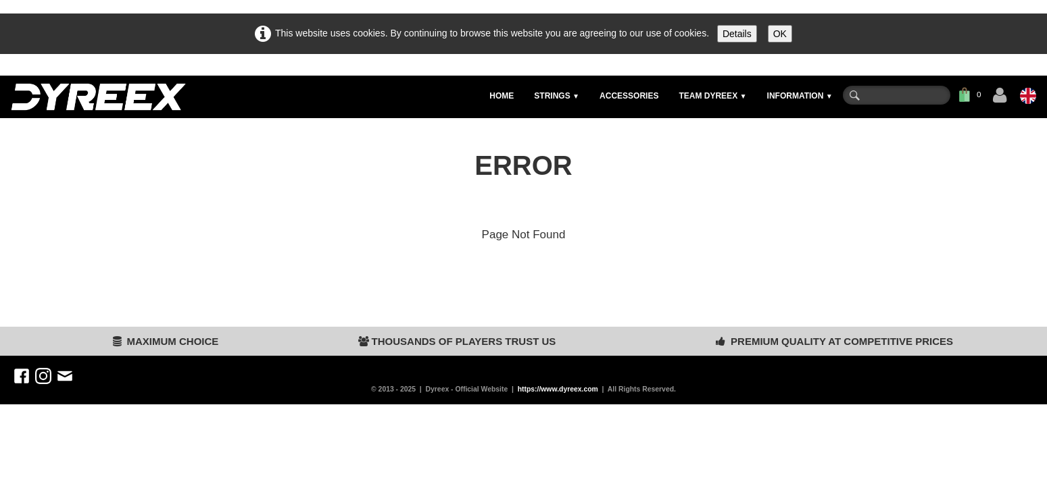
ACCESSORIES (629, 96)
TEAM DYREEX (712, 96)
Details (737, 33)
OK (780, 33)
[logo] (97, 96)
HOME (501, 96)
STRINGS (556, 96)
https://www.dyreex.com (558, 389)
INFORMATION (800, 96)
